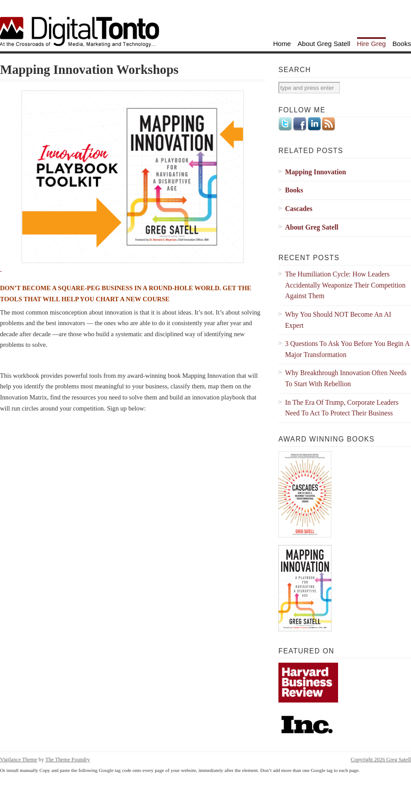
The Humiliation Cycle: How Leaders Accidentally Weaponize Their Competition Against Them (345, 284)
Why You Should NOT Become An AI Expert (338, 320)
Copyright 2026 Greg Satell (381, 759)
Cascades (298, 208)
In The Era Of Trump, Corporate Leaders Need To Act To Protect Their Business (342, 408)
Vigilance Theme (18, 759)
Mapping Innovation (315, 172)
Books (401, 43)
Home (282, 43)
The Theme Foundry (67, 759)
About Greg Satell (323, 43)
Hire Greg (371, 43)
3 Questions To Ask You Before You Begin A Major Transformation (347, 349)
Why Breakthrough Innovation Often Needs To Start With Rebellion (346, 378)
